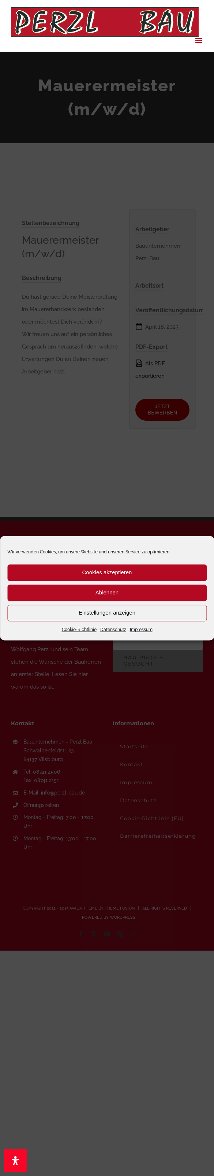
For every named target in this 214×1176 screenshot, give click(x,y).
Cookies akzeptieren (107, 572)
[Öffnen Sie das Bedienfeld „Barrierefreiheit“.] (15, 1160)
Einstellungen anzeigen (107, 612)
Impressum (141, 629)
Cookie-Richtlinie (79, 629)
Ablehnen (107, 592)
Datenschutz (113, 629)
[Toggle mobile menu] (199, 40)
